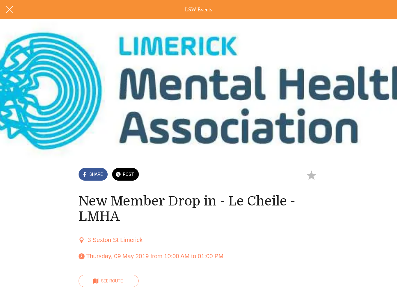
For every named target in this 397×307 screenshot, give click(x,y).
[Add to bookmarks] (311, 175)
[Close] (9, 9)
